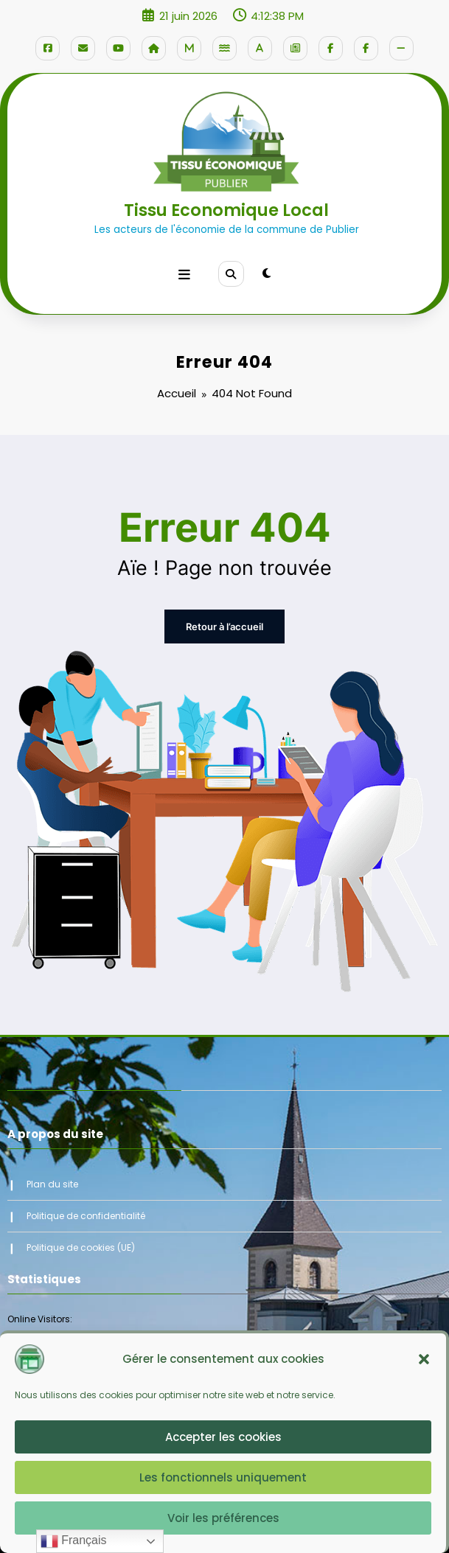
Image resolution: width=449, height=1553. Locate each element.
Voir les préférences (223, 1518)
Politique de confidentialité (86, 1205)
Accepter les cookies (223, 1437)
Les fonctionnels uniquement (223, 1477)
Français (74, 1541)
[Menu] (185, 271)
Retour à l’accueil (225, 617)
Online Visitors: (40, 1309)
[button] (424, 1359)
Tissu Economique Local (226, 208)
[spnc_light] (266, 271)
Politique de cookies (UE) (81, 1237)
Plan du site (52, 1174)
